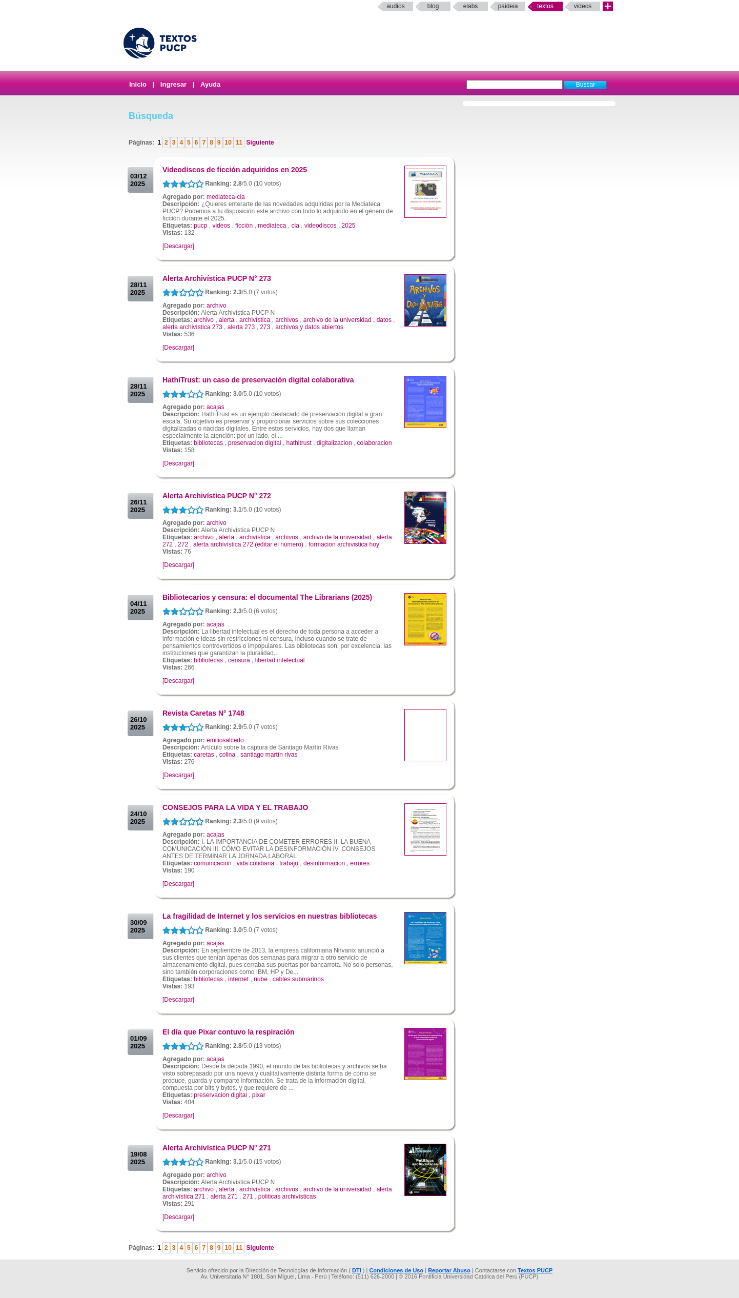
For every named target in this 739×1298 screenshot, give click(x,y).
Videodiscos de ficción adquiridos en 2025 (234, 170)
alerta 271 (223, 1196)
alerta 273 (241, 327)
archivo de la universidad (337, 319)
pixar (258, 1095)
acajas (215, 407)
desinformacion (324, 863)
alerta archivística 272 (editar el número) (248, 544)
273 (265, 327)
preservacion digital (254, 443)
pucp (200, 225)
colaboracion (374, 443)
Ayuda (210, 84)
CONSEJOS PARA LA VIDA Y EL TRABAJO (235, 807)
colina (227, 754)
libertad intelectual (280, 660)
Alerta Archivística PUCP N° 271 (216, 1148)
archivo (217, 305)
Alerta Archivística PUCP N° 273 (216, 278)
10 (228, 142)
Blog (433, 6)
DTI (356, 1270)
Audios (395, 6)
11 (239, 142)
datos (384, 319)
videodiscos (320, 225)
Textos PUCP (535, 1270)
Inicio (138, 84)
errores (360, 863)
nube (261, 979)
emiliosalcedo (225, 740)
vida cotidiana (255, 863)
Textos (545, 6)
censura (239, 660)
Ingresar (173, 84)
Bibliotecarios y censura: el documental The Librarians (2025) (267, 597)
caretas (204, 754)
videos (221, 225)
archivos (286, 319)
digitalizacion (334, 443)
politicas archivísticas (287, 1196)
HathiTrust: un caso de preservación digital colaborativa (258, 380)
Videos (583, 6)
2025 (349, 225)
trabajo (288, 863)
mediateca (272, 225)
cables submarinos (298, 979)
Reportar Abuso (449, 1270)
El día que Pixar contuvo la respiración (228, 1032)
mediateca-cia (226, 196)
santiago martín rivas (268, 754)
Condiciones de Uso (396, 1270)
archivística (254, 319)
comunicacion (212, 863)
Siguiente (259, 142)
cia (295, 225)
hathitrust (298, 443)
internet (238, 979)
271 (248, 1196)
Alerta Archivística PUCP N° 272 (216, 496)
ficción (244, 225)
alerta (226, 319)
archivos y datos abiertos (309, 327)
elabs (470, 6)
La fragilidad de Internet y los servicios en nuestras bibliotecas (269, 916)
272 (183, 544)
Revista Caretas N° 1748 (203, 713)
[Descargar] (178, 246)
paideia (508, 6)
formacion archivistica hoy (344, 544)
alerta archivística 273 (192, 327)
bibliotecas (208, 443)
